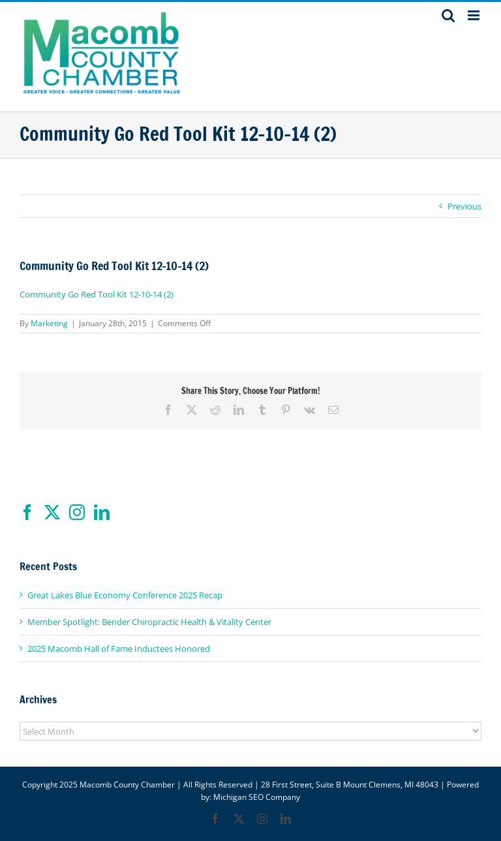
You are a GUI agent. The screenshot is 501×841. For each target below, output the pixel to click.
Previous (464, 206)
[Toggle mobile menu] (474, 15)
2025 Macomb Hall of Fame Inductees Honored (118, 648)
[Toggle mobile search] (448, 15)
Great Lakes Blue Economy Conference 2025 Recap (124, 595)
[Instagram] (77, 512)
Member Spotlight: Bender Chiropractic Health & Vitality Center (149, 622)
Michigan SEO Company (256, 797)
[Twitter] (52, 512)
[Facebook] (27, 512)
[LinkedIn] (102, 512)
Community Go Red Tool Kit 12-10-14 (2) (97, 294)
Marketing (49, 323)
